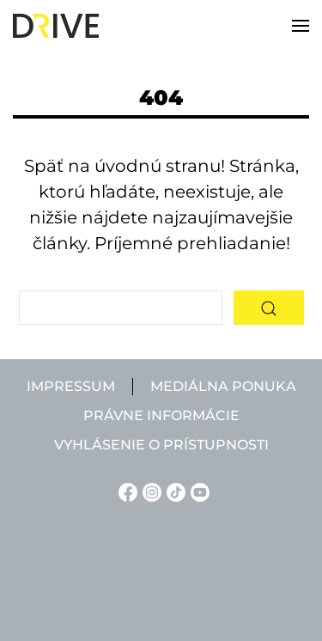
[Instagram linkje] (149, 491)
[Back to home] (56, 26)
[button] (300, 26)
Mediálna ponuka (223, 386)
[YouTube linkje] (197, 491)
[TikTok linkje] (173, 491)
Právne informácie (161, 415)
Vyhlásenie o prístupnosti (161, 444)
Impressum (71, 386)
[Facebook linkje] (125, 491)
